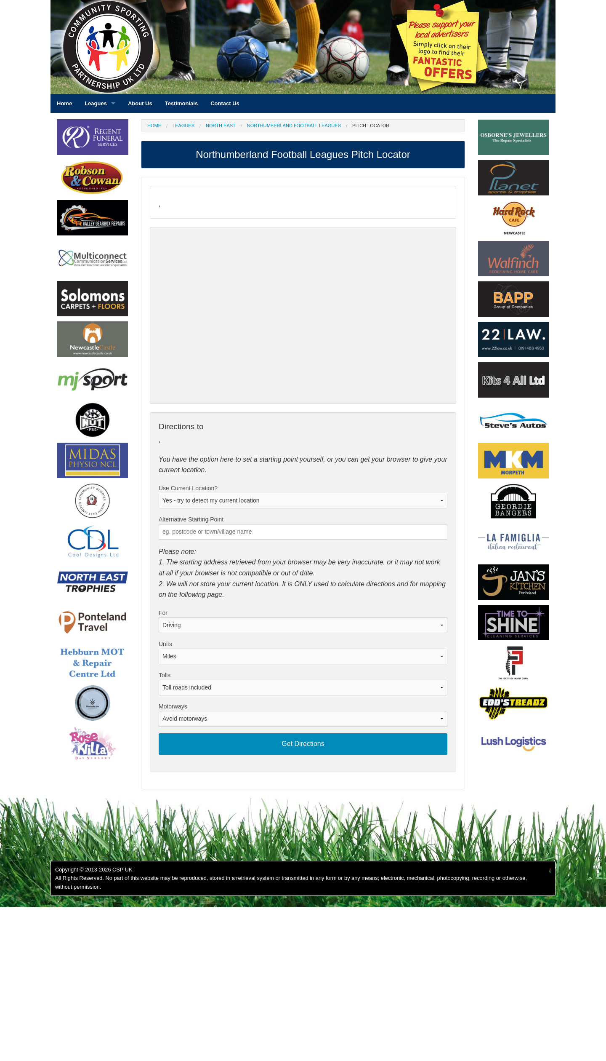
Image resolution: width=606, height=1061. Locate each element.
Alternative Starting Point (191, 519)
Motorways (173, 706)
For (163, 612)
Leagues (183, 125)
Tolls (164, 675)
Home (154, 125)
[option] (92, 179)
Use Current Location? (188, 488)
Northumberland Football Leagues (294, 125)
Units (165, 644)
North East (221, 125)
